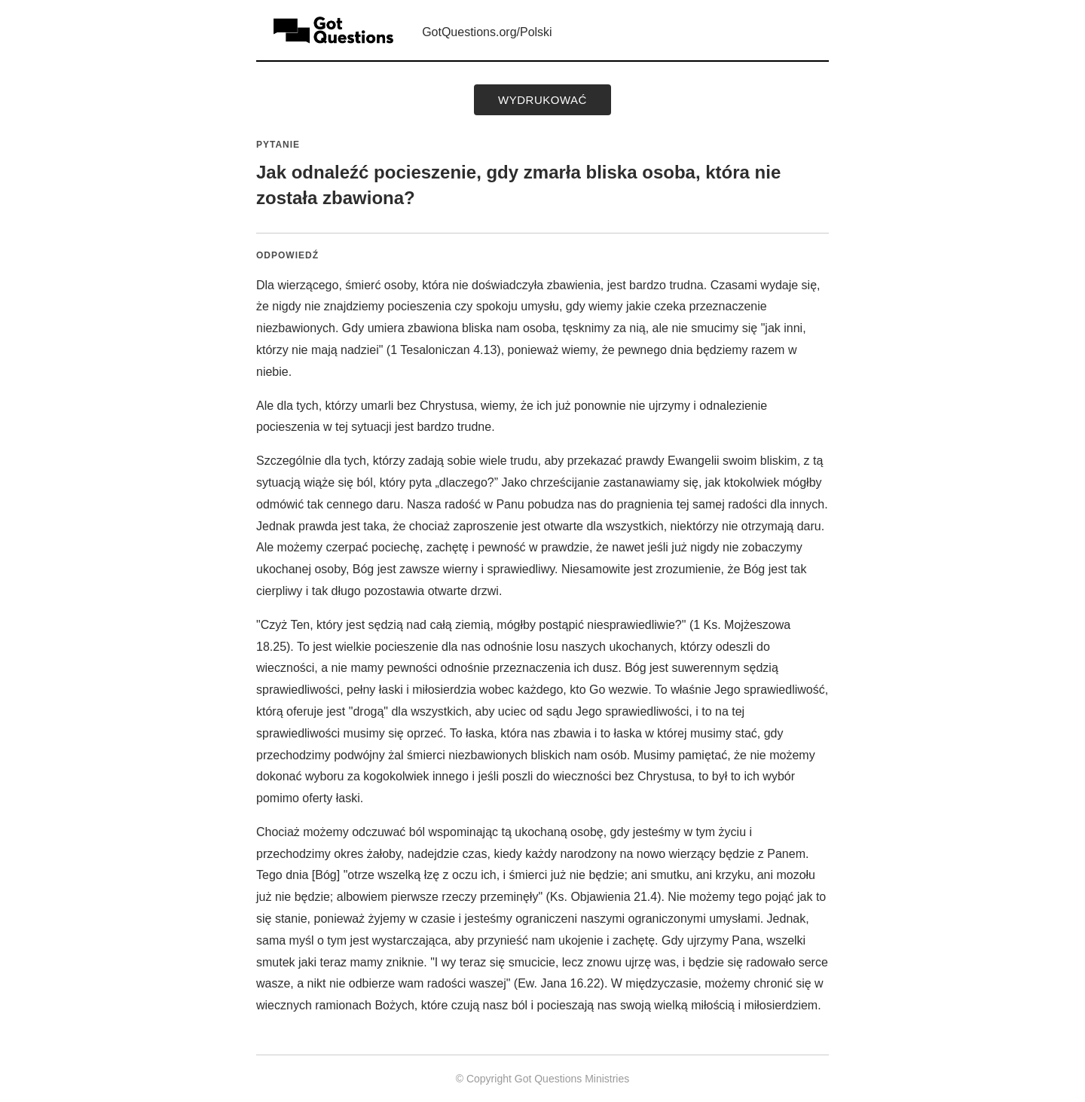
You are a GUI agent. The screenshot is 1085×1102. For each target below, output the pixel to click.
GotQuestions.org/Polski (487, 32)
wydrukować (542, 99)
